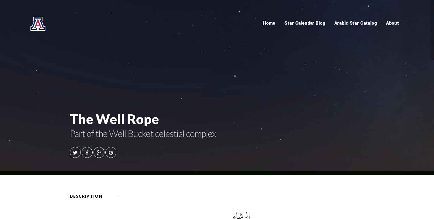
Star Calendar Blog (304, 23)
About (392, 23)
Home (269, 23)
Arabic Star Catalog (355, 23)
